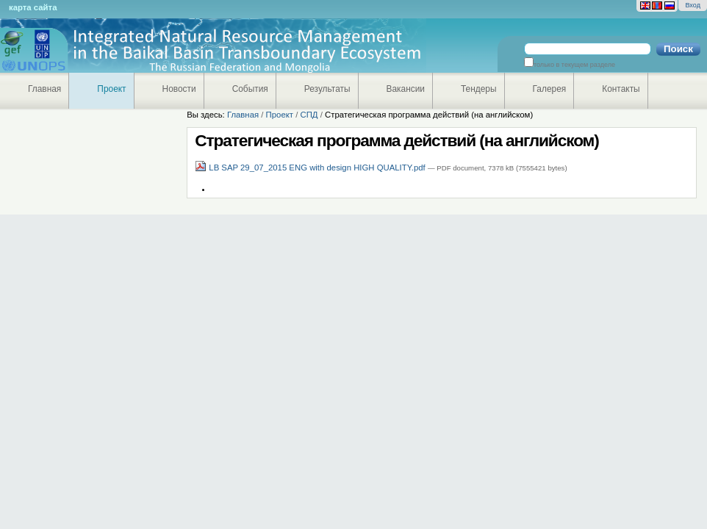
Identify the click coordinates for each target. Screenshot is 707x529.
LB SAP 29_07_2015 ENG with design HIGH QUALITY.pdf (311, 167)
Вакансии (406, 89)
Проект (111, 89)
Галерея (550, 89)
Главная (44, 89)
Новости (179, 89)
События (250, 89)
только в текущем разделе (574, 64)
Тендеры (479, 89)
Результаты (327, 89)
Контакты (620, 89)
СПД (308, 114)
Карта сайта (33, 7)
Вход (692, 5)
